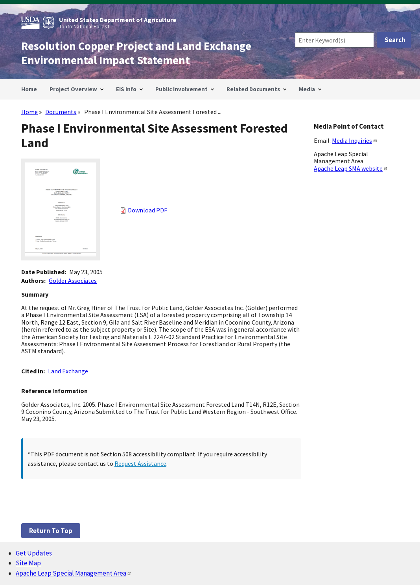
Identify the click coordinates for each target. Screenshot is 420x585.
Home (29, 112)
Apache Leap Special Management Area (74, 573)
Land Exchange (68, 371)
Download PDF (147, 210)
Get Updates (34, 553)
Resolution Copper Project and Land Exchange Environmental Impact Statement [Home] (136, 53)
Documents (60, 112)
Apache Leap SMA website (351, 168)
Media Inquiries (355, 140)
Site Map (28, 563)
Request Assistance (140, 463)
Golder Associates (73, 280)
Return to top (50, 530)
